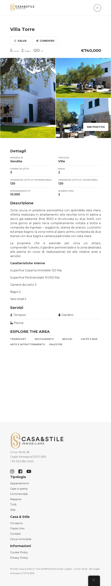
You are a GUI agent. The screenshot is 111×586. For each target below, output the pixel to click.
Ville (13, 509)
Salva (20, 40)
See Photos (96, 127)
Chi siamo (16, 523)
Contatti (15, 533)
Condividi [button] (45, 40)
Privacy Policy (19, 557)
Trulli (13, 504)
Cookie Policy (19, 552)
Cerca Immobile (20, 539)
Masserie (15, 499)
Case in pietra (18, 488)
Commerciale (19, 494)
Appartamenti (19, 483)
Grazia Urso (17, 528)
